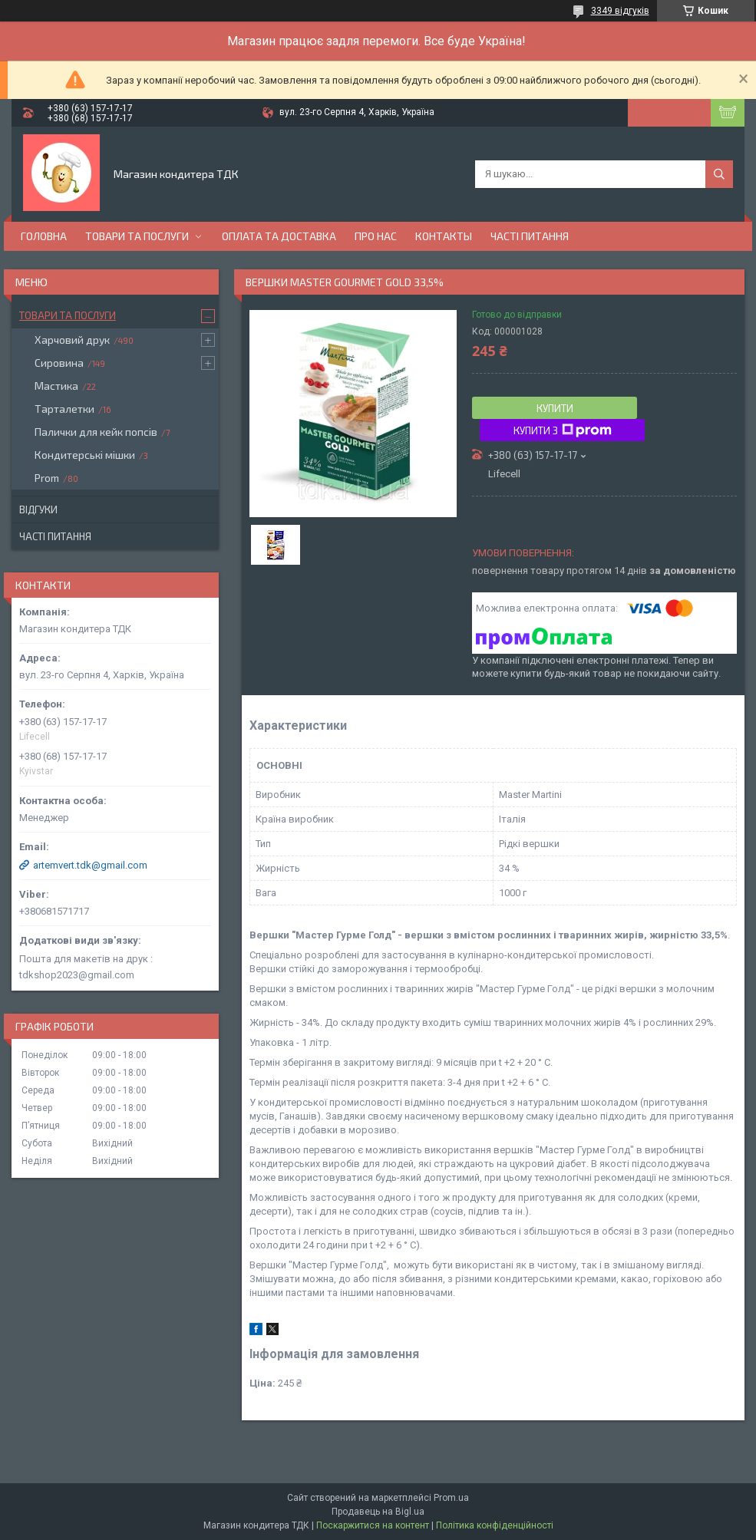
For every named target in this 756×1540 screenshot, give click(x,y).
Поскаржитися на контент (372, 1525)
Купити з (562, 430)
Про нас (376, 235)
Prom (47, 477)
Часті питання (529, 235)
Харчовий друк (72, 339)
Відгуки (38, 509)
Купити (554, 408)
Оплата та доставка (279, 235)
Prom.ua (451, 1497)
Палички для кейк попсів (96, 431)
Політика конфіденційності (494, 1525)
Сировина (59, 362)
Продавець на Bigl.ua (378, 1511)
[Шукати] (719, 174)
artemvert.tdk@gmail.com (90, 865)
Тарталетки (64, 408)
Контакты (443, 235)
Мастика (56, 385)
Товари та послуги (137, 235)
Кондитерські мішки (85, 454)
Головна (44, 235)
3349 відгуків (620, 10)
